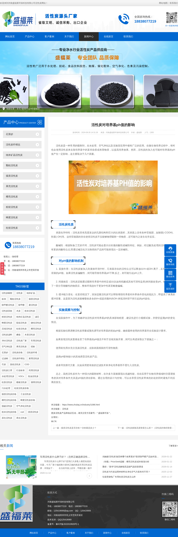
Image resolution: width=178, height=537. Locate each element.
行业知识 (35, 108)
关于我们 (69, 36)
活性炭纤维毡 (13, 144)
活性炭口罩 (7, 370)
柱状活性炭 (12, 228)
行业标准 (20, 370)
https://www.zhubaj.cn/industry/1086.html (81, 404)
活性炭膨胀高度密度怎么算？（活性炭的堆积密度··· (149, 428)
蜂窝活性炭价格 (27, 400)
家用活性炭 (34, 358)
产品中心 (29, 36)
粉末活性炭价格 (9, 412)
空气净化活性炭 (23, 406)
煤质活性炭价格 (9, 394)
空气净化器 (7, 346)
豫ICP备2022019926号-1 (67, 524)
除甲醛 (21, 305)
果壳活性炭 (12, 186)
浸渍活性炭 (33, 412)
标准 (4, 299)
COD (27, 364)
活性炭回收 (7, 311)
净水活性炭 (7, 340)
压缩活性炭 (7, 329)
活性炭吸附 (7, 293)
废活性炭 (33, 305)
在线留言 (108, 36)
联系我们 (174, 3)
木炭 (18, 311)
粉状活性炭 (12, 207)
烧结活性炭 (36, 323)
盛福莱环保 (103, 413)
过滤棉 (5, 358)
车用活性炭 (36, 340)
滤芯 (37, 317)
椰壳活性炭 (12, 196)
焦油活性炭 (33, 376)
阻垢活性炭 (21, 323)
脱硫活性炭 (7, 406)
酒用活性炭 (36, 382)
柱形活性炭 (7, 382)
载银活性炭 (21, 382)
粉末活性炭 (30, 311)
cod (22, 412)
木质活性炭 (30, 334)
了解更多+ (173, 446)
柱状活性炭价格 (21, 388)
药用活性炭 (34, 370)
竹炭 (4, 364)
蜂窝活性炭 (12, 217)
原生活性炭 (7, 418)
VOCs (21, 376)
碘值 (18, 334)
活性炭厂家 (21, 340)
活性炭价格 (17, 352)
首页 (19, 108)
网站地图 (163, 3)
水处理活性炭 (8, 376)
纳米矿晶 (31, 293)
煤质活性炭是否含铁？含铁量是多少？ (78, 428)
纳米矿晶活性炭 (14, 155)
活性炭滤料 (7, 334)
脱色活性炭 (15, 364)
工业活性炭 (25, 394)
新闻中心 (89, 36)
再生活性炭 (21, 418)
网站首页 (10, 36)
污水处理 (6, 388)
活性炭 (19, 293)
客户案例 (49, 36)
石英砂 (9, 134)
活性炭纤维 (32, 352)
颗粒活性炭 (12, 165)
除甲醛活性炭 (8, 305)
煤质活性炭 (12, 176)
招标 (33, 346)
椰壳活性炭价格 (9, 400)
